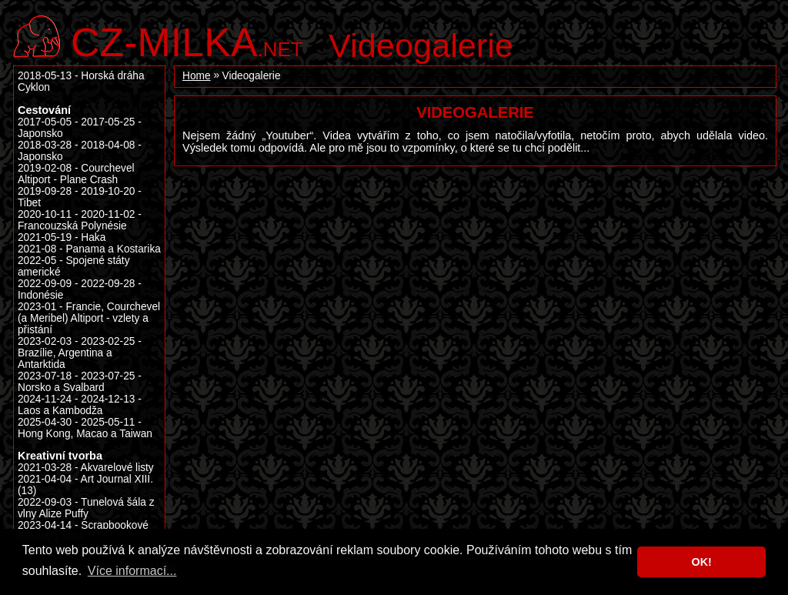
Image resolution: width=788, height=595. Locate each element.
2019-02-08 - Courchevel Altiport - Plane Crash (76, 174)
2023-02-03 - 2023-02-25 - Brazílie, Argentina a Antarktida (80, 353)
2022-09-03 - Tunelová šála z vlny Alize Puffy (86, 508)
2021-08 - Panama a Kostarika (89, 249)
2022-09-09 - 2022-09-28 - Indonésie (80, 289)
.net (187, 40)
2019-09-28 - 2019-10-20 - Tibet (80, 197)
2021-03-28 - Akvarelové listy (86, 467)
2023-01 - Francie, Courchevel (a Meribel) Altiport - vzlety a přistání (89, 318)
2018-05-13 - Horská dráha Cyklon (81, 81)
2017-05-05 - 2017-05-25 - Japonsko (80, 127)
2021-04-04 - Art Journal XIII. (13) (85, 484)
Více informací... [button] (132, 570)
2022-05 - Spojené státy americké (74, 266)
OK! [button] (701, 562)
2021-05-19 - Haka (61, 237)
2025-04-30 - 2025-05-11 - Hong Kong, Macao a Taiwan (85, 428)
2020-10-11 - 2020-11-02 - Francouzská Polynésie (80, 220)
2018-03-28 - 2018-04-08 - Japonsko (80, 150)
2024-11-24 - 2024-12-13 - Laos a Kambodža (80, 404)
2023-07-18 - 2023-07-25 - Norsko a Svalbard (80, 381)
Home (196, 76)
